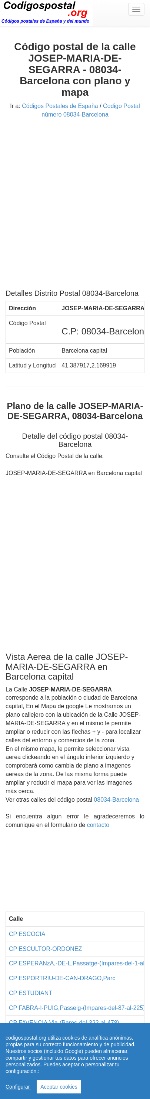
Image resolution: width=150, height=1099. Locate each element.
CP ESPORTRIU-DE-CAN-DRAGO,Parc (62, 978)
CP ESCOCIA (27, 934)
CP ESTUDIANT (30, 993)
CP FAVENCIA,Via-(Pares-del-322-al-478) (64, 1023)
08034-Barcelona (116, 800)
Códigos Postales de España (60, 106)
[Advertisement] (75, 206)
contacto (98, 825)
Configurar (18, 1087)
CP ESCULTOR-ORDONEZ (45, 949)
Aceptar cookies (58, 1087)
